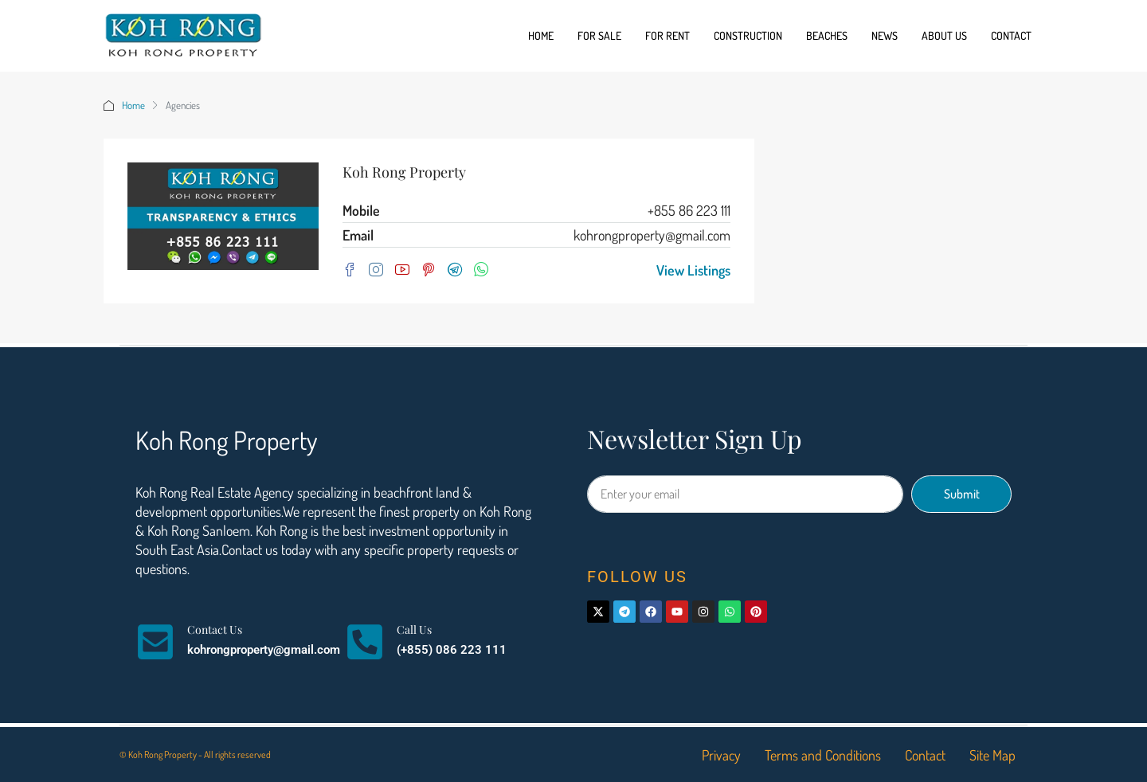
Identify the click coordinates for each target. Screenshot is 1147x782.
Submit (962, 494)
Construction (748, 35)
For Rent (667, 35)
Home (541, 35)
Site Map (992, 755)
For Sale (599, 35)
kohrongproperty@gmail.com (652, 235)
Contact (1011, 35)
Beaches (827, 35)
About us (944, 35)
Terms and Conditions (823, 755)
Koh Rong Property (404, 172)
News (884, 35)
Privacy (721, 755)
